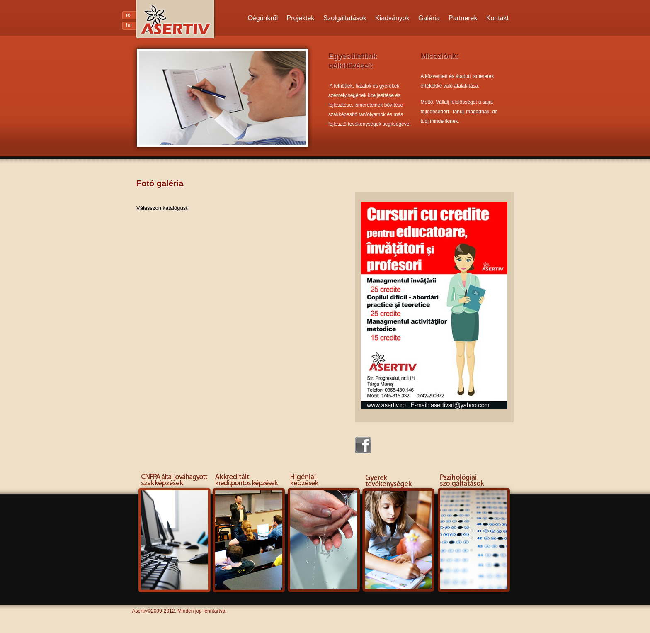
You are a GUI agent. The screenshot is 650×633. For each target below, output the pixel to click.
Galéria (429, 18)
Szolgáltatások (344, 18)
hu (128, 25)
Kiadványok (392, 18)
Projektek (301, 18)
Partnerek (463, 18)
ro (128, 15)
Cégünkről (262, 18)
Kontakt (497, 18)
